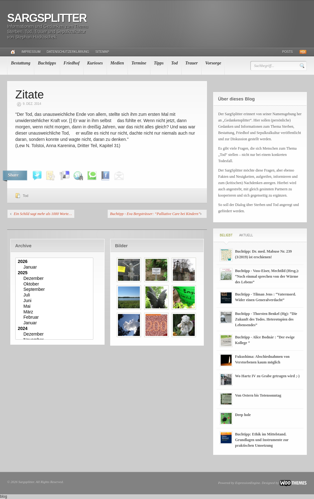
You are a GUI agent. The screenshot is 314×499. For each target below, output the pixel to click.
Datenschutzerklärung (68, 52)
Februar (55, 317)
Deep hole (243, 415)
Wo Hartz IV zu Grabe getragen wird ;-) (267, 376)
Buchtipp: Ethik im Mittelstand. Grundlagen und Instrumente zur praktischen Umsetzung (261, 440)
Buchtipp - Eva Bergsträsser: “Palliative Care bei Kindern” (155, 214)
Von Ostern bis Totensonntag (258, 395)
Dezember (55, 278)
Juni (55, 301)
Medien (117, 63)
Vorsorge (213, 63)
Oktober (55, 284)
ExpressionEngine (247, 483)
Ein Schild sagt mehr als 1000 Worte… (43, 214)
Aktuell (246, 235)
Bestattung (20, 63)
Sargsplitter (46, 18)
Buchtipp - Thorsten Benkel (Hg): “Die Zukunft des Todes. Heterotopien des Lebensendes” (266, 319)
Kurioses (95, 63)
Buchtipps (47, 63)
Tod (174, 63)
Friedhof (72, 63)
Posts (287, 52)
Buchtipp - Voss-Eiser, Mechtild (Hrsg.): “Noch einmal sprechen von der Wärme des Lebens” (267, 276)
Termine (138, 63)
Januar (55, 267)
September (55, 289)
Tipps (159, 63)
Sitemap (102, 52)
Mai (55, 306)
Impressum (31, 52)
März (55, 312)
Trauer (191, 63)
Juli (55, 295)
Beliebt (226, 235)
